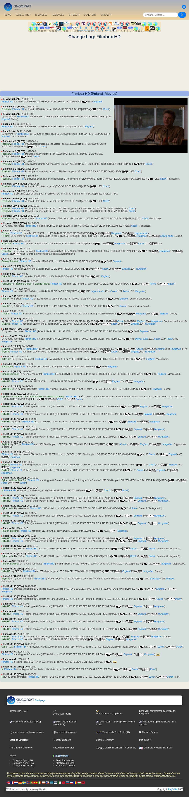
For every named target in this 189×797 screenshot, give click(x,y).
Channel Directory (105, 740)
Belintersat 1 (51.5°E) (14, 106)
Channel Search (148, 732)
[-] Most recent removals (65, 732)
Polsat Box (6, 284)
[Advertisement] (94, 65)
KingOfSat (173, 789)
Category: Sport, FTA (23, 760)
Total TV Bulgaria (9, 531)
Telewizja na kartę (55, 396)
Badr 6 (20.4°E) (11, 124)
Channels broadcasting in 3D (155, 747)
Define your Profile (62, 712)
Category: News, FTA (23, 763)
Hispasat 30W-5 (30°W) (15, 184)
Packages (144, 740)
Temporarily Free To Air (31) (113, 732)
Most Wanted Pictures (63, 747)
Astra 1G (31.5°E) (12, 371)
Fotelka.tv (6, 109)
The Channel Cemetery (21, 747)
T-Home (5, 233)
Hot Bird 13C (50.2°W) (14, 281)
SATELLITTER (23, 15)
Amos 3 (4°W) (10, 230)
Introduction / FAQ (19, 711)
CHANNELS (41, 15)
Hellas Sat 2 (9, 274)
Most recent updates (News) (25, 721)
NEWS (7, 15)
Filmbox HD (7, 101)
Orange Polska (42, 284)
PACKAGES (58, 15)
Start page (26, 700)
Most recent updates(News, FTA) (64, 723)
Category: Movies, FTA (24, 765)
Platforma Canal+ (23, 284)
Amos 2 (7, 311)
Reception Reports (62, 740)
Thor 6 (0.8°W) (10, 241)
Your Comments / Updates (109, 712)
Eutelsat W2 (9, 528)
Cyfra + (5, 396)
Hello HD (5, 381)
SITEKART (106, 15)
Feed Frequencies (65, 760)
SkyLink (5, 324)
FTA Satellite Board (65, 765)
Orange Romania (9, 261)
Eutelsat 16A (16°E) (13, 296)
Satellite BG (7, 366)
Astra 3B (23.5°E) (12, 266)
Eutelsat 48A (9, 604)
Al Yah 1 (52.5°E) (11, 99)
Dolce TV (6, 276)
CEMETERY (90, 15)
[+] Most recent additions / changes (27, 732)
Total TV (5, 298)
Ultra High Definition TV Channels (116, 747)
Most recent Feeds (65, 763)
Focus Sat (6, 243)
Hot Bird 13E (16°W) (13, 379)
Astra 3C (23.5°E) (12, 258)
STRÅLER (74, 15)
